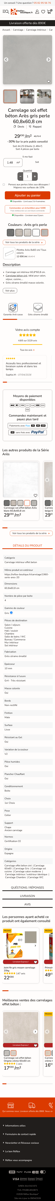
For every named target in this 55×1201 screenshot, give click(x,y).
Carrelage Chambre (15, 877)
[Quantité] (27, 176)
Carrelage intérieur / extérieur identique (26, 874)
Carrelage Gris (21, 868)
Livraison (27, 896)
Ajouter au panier (27, 195)
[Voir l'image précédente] (47, 480)
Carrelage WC (35, 877)
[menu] (5, 11)
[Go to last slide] (6, 59)
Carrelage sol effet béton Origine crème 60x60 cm (17, 1059)
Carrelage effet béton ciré (18, 865)
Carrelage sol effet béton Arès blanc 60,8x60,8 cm (20, 509)
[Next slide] (48, 59)
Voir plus (10, 290)
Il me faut (28, 156)
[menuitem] (10, 96)
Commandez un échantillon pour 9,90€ (27, 209)
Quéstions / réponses (27, 888)
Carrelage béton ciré (16, 275)
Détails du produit (27, 546)
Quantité (27, 170)
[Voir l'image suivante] (35, 945)
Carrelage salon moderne (27, 871)
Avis (27, 904)
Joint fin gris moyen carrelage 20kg (19, 969)
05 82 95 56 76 (42, 3)
